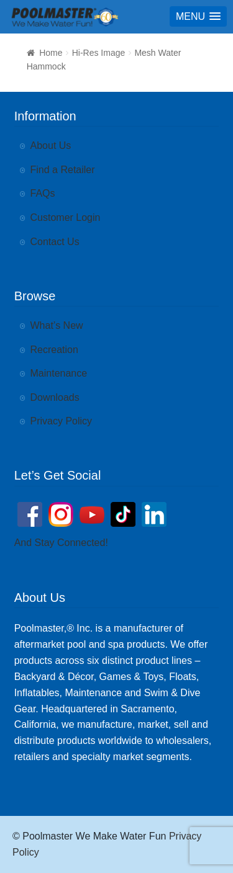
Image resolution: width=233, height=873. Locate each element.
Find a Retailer (62, 169)
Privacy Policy (61, 421)
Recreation (54, 349)
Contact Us (55, 241)
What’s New (56, 325)
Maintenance (59, 373)
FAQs (42, 193)
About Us (50, 145)
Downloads (55, 397)
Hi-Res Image (99, 53)
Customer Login (65, 217)
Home (50, 53)
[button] (198, 16)
